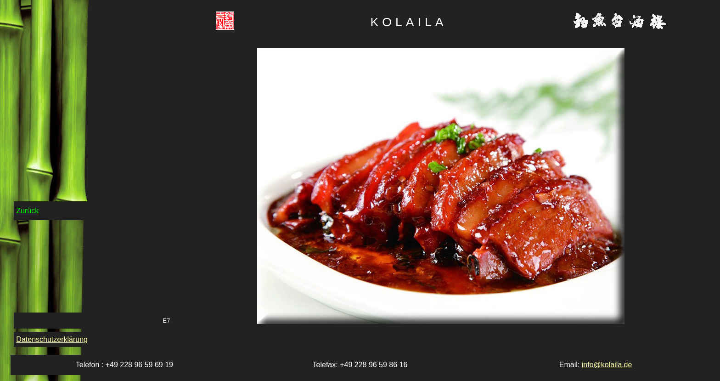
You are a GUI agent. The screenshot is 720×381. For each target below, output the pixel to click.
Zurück (27, 211)
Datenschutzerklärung (52, 339)
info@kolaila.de (607, 365)
